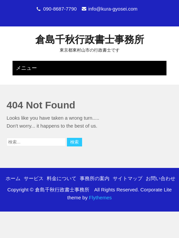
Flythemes (100, 176)
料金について (61, 157)
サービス (34, 157)
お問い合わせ (160, 157)
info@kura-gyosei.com (112, 9)
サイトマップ (127, 157)
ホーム (13, 157)
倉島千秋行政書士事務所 (89, 39)
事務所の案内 (94, 157)
